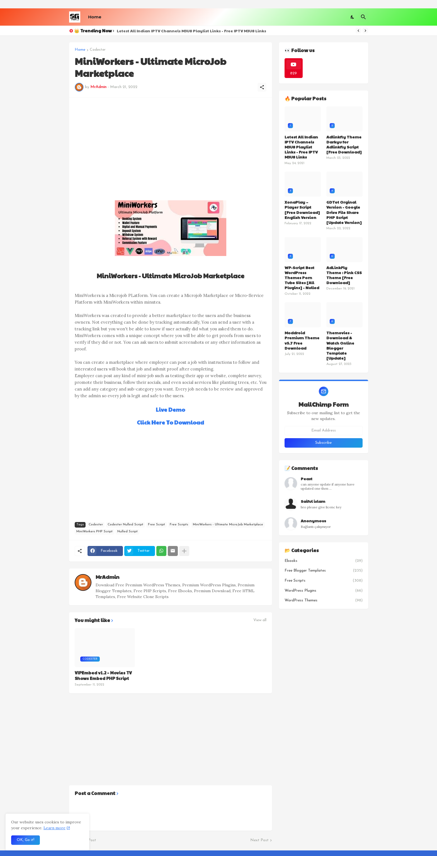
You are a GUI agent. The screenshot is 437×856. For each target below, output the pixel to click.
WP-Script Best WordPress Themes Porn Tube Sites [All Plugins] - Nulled (302, 277)
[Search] (363, 17)
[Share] (262, 87)
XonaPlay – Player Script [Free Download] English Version (302, 209)
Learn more (54, 827)
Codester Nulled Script (125, 524)
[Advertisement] (170, 142)
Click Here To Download (170, 422)
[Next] (365, 30)
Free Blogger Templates (324, 571)
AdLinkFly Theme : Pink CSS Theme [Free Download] (344, 275)
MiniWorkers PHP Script (94, 531)
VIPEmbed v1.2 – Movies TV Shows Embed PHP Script (103, 675)
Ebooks (324, 561)
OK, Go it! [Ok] (25, 840)
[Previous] (358, 30)
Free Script (156, 524)
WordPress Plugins (324, 591)
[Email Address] (324, 430)
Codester (98, 50)
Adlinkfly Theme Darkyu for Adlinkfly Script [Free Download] (344, 144)
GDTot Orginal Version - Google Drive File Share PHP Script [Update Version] (344, 212)
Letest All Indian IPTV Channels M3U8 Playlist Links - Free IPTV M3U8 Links (191, 30)
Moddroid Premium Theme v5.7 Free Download (302, 340)
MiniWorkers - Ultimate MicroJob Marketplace (228, 524)
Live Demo (170, 409)
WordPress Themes (324, 600)
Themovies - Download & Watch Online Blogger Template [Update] (340, 345)
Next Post (259, 840)
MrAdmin (107, 576)
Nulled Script (127, 531)
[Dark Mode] (352, 17)
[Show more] (184, 551)
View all (259, 620)
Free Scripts (179, 524)
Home (94, 16)
